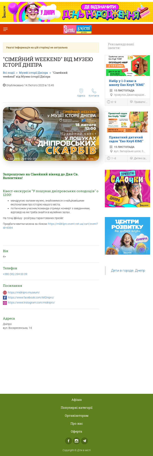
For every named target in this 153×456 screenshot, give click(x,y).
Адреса (81, 92)
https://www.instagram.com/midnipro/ (31, 302)
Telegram (84, 440)
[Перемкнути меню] (5, 29)
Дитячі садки (139, 158)
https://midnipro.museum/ (24, 292)
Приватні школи (139, 102)
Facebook (68, 440)
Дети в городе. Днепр (128, 270)
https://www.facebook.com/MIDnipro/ (31, 297)
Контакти (94, 93)
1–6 (111, 159)
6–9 (111, 102)
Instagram (76, 440)
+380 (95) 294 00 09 (15, 274)
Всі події (9, 72)
